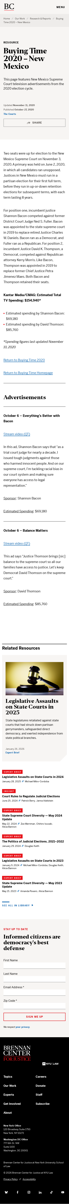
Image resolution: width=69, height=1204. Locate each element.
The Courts (9, 114)
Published (8, 109)
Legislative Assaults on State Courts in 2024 (33, 777)
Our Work (20, 18)
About (7, 1113)
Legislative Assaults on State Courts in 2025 (32, 707)
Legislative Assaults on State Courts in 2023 (32, 861)
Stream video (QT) (16, 434)
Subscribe (43, 1104)
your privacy (23, 1027)
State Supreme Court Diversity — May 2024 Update (32, 817)
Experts (8, 1095)
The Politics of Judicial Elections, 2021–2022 (33, 841)
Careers (41, 1077)
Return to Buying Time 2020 (24, 360)
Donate (41, 1086)
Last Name (10, 974)
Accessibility (29, 1179)
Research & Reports (40, 18)
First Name (10, 960)
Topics (7, 1077)
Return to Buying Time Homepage (28, 373)
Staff (39, 1095)
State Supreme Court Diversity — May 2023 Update (32, 885)
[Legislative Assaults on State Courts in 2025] (34, 678)
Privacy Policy (10, 1179)
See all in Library (16, 905)
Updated (8, 105)
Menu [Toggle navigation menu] (60, 7)
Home (6, 18)
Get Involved (12, 1104)
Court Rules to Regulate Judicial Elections (31, 796)
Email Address (12, 987)
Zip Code (9, 1001)
